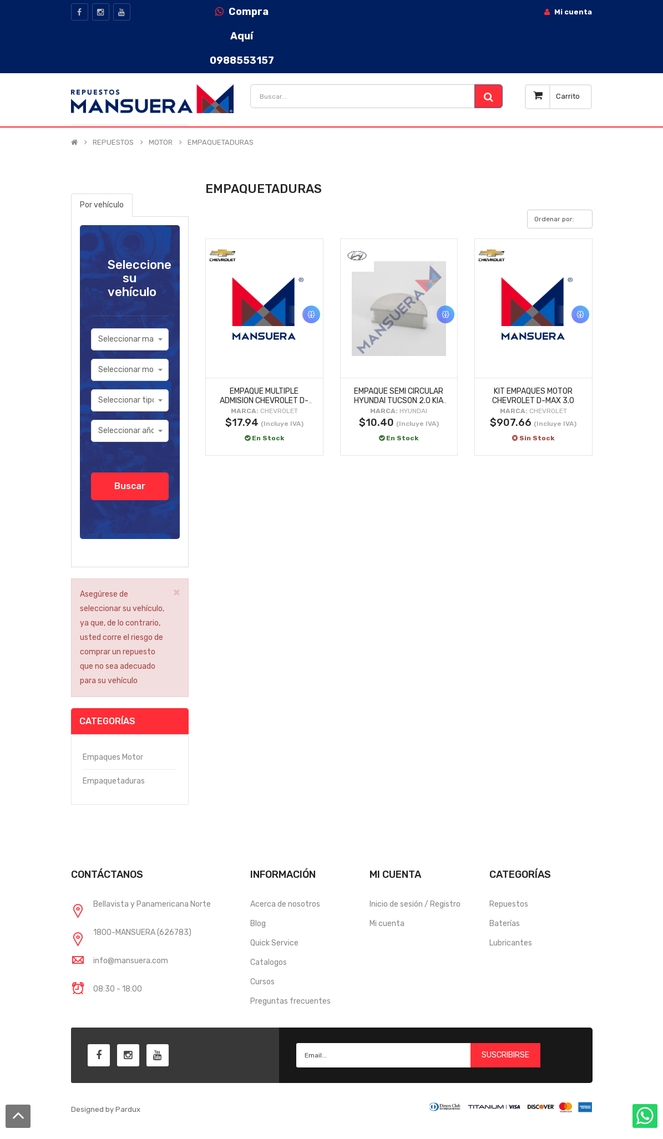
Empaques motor (113, 757)
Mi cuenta (387, 923)
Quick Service (274, 943)
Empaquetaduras (114, 781)
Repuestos (508, 904)
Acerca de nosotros (285, 904)
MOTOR (161, 142)
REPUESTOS (113, 142)
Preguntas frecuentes (290, 1001)
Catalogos (268, 962)
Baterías (504, 923)
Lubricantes (510, 943)
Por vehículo (102, 205)
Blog (258, 923)
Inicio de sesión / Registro (415, 904)
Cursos (262, 982)
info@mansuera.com (130, 960)
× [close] (176, 592)
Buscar (129, 486)
